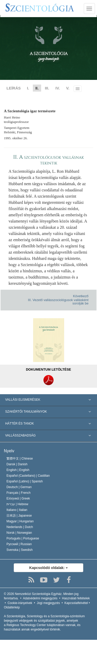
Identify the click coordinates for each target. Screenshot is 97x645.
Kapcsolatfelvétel (76, 603)
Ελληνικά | (18, 498)
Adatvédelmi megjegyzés (40, 598)
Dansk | (16, 464)
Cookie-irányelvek (20, 603)
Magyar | (20, 521)
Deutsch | (19, 487)
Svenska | (19, 550)
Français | (18, 493)
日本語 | (19, 515)
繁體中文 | (19, 458)
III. (47, 88)
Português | (22, 538)
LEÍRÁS (13, 88)
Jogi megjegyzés (48, 603)
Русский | (19, 544)
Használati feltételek (76, 598)
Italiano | (16, 510)
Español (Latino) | (24, 481)
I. (28, 88)
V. (67, 88)
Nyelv (9, 451)
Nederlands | (19, 527)
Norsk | (19, 533)
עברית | (17, 504)
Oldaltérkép (12, 607)
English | (17, 470)
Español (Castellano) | (28, 475)
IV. (57, 88)
